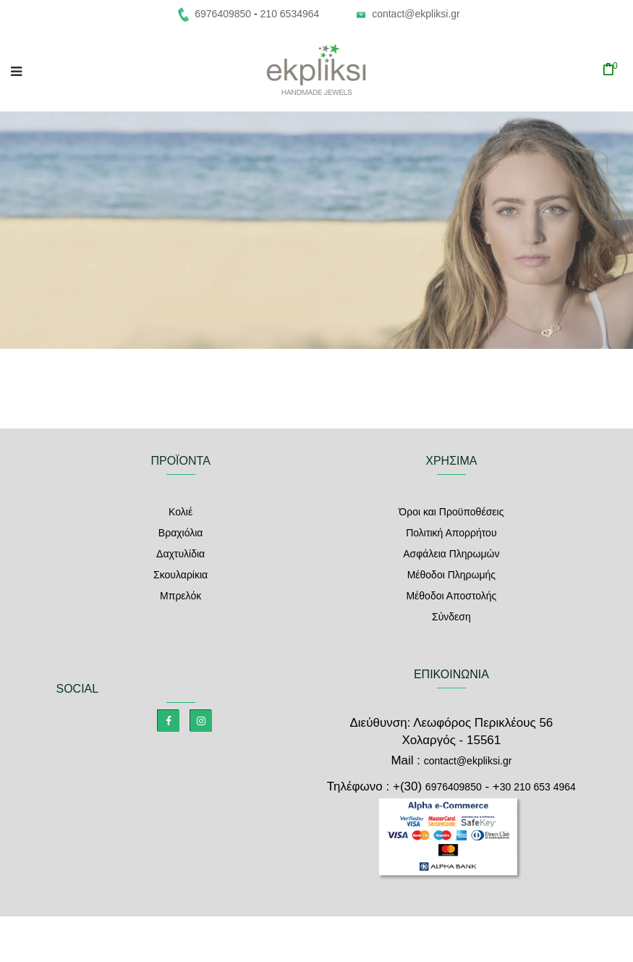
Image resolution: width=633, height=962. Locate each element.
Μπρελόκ (180, 596)
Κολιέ (180, 512)
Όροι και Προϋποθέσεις (451, 512)
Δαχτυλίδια (180, 554)
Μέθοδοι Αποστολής (451, 596)
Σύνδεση (451, 617)
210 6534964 (290, 14)
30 (538, 787)
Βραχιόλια (180, 533)
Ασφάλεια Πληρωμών (451, 554)
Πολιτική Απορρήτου (451, 533)
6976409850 (453, 787)
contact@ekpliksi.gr (416, 14)
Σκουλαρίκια (180, 575)
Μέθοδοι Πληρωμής (451, 575)
